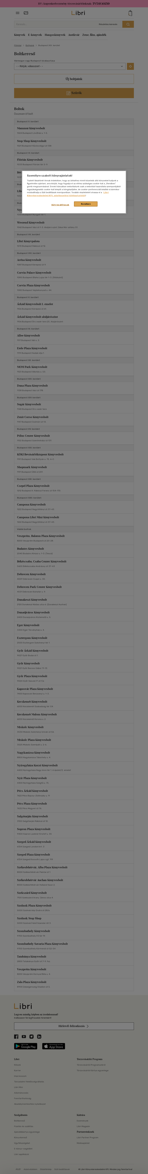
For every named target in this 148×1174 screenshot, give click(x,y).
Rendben (86, 204)
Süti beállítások (60, 204)
